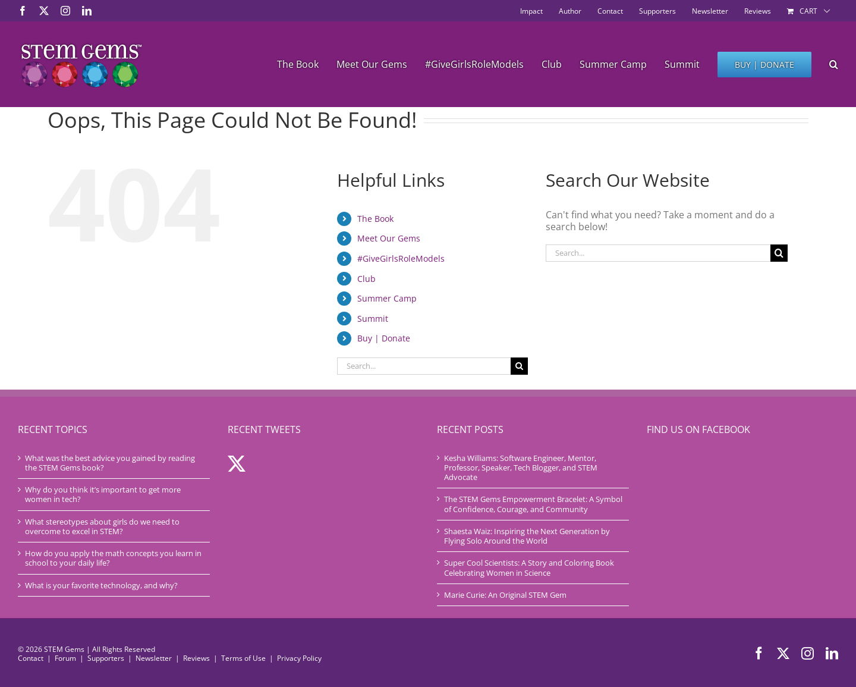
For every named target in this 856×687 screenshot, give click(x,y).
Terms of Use (243, 658)
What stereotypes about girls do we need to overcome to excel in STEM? (102, 527)
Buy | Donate (383, 338)
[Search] (519, 366)
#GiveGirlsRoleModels (401, 258)
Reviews (196, 658)
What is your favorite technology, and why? (101, 585)
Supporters (105, 658)
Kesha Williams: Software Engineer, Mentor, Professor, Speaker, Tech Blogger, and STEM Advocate (520, 467)
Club (366, 278)
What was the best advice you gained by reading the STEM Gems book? (110, 463)
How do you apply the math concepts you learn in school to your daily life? (113, 558)
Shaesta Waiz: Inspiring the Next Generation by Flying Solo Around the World (527, 536)
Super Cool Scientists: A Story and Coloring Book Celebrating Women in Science (529, 568)
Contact (30, 658)
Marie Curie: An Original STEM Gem (505, 595)
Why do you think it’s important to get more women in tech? (103, 494)
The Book (375, 218)
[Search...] (424, 366)
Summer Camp (387, 298)
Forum (65, 658)
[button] (833, 64)
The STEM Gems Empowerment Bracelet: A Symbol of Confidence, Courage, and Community (533, 504)
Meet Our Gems (388, 238)
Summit (372, 318)
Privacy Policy (299, 658)
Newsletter (154, 658)
